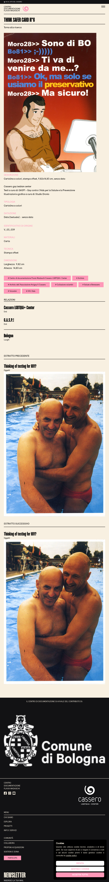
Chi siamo (8, 817)
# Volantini (12, 291)
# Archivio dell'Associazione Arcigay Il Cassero (27, 284)
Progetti (8, 826)
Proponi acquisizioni (14, 847)
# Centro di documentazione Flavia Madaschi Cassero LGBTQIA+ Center (37, 278)
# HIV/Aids (30, 291)
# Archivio (80, 278)
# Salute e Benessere (91, 284)
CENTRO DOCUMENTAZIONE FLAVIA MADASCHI (16, 9)
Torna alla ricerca (13, 27)
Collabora (9, 843)
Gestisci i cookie (80, 869)
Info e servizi (10, 830)
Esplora (8, 822)
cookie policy (71, 856)
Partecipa (12, 858)
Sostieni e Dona (11, 852)
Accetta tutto (80, 875)
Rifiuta (80, 863)
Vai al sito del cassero (14, 2)
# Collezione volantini (64, 284)
